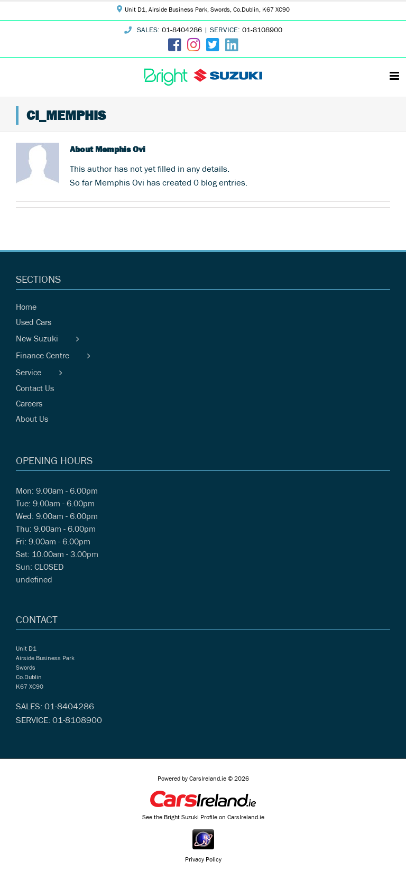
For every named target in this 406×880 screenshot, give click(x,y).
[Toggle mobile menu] (395, 75)
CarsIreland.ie (207, 779)
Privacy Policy (203, 860)
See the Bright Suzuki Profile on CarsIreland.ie (203, 818)
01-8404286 (182, 31)
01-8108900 (262, 31)
